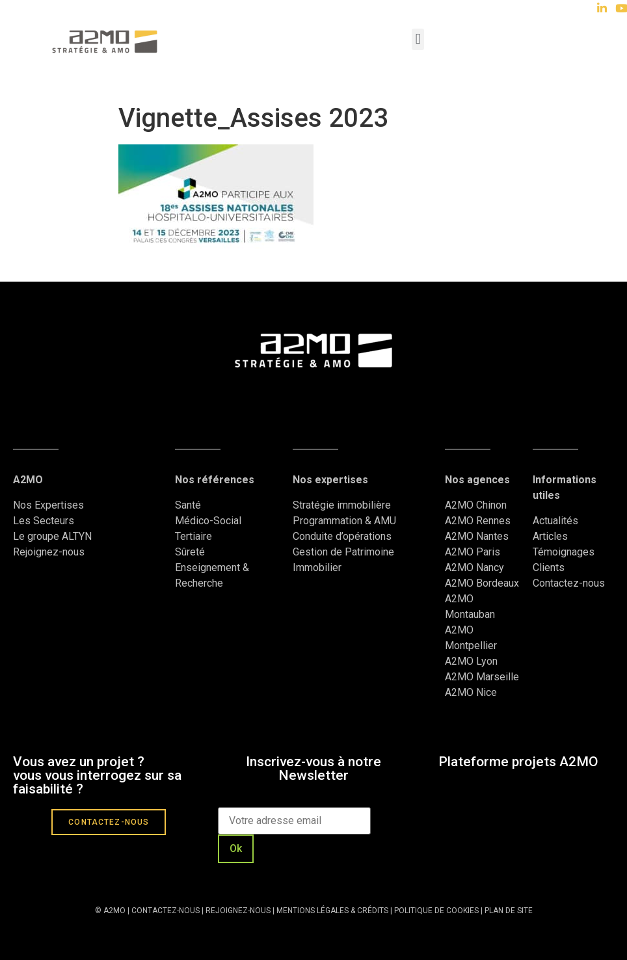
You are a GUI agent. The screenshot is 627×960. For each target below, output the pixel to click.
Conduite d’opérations (342, 536)
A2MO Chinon (476, 505)
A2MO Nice (471, 692)
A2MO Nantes (477, 536)
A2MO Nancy (474, 567)
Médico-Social (208, 520)
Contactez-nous (569, 583)
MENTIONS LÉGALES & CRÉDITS (332, 910)
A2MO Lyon (471, 661)
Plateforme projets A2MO (518, 761)
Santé (188, 505)
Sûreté (190, 552)
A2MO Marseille (482, 677)
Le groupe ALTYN (52, 536)
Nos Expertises (48, 505)
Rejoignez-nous (49, 552)
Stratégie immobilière (342, 505)
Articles (550, 536)
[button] (418, 39)
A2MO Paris (472, 552)
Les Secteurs (43, 520)
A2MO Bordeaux (482, 583)
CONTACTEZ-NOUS (165, 910)
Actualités (557, 520)
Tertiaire (193, 536)
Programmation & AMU (344, 520)
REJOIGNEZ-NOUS (237, 910)
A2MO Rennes (478, 520)
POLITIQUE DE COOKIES (436, 910)
